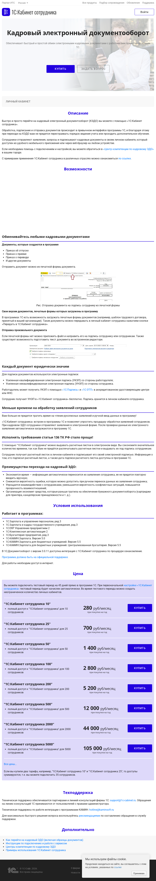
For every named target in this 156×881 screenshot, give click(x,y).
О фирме (75, 868)
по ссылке (124, 158)
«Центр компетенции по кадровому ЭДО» (128, 149)
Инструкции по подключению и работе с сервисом (36, 843)
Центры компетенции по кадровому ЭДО (31, 846)
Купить (140, 607)
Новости (75, 872)
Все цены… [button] (10, 764)
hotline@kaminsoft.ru (101, 809)
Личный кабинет (18, 101)
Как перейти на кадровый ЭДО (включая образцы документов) (44, 840)
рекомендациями (89, 815)
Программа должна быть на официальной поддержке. (35, 557)
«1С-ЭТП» (87, 389)
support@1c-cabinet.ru (123, 800)
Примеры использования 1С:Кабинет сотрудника (36, 850)
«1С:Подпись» (70, 389)
